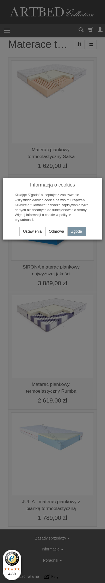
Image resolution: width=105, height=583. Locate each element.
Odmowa (56, 231)
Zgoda (76, 231)
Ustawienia (32, 231)
